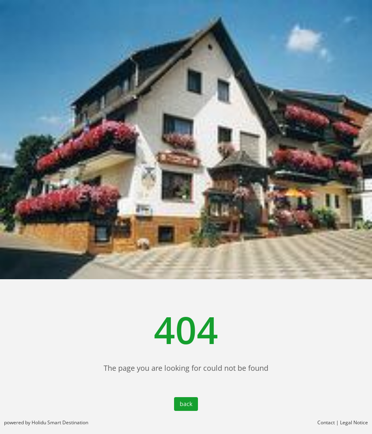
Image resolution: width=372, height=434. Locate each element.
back (186, 404)
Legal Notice (354, 422)
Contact (326, 422)
